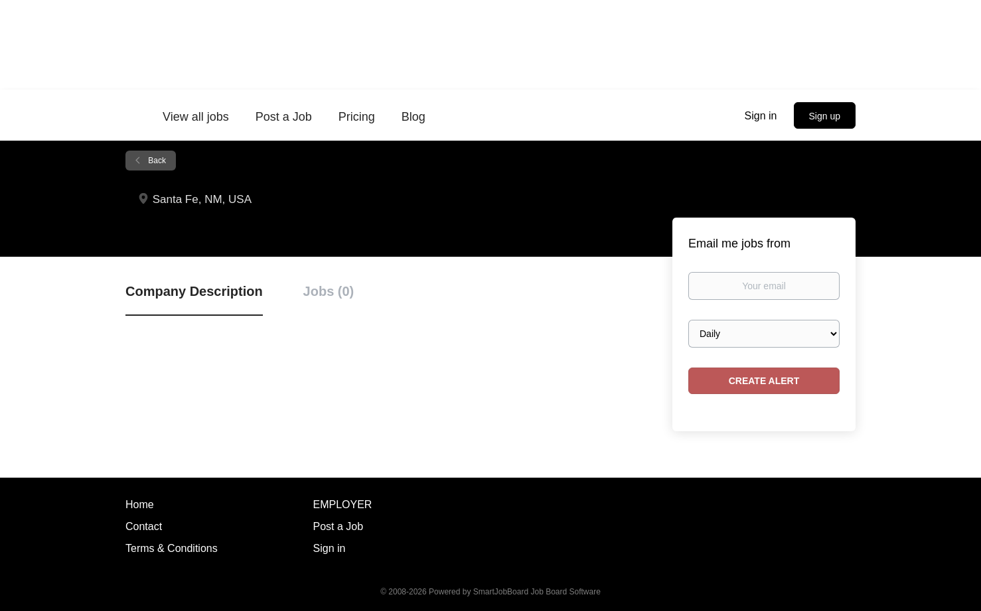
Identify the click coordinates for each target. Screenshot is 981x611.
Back (156, 160)
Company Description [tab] (194, 291)
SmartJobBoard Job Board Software (537, 591)
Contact (143, 526)
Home (139, 504)
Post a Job (338, 526)
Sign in (761, 115)
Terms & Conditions (171, 548)
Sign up (824, 116)
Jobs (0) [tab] (328, 291)
